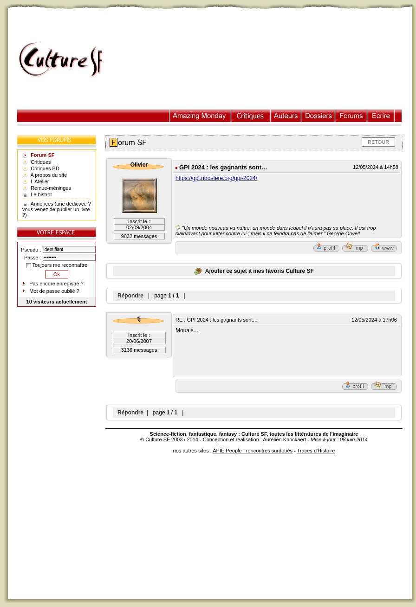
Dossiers (318, 116)
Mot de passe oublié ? (54, 291)
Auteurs (286, 116)
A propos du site (49, 175)
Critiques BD (45, 168)
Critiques (251, 116)
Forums (351, 116)
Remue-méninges (51, 188)
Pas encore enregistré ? (56, 283)
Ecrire (380, 116)
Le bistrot (41, 194)
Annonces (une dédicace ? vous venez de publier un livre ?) (56, 209)
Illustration (200, 116)
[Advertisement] (262, 59)
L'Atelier (40, 181)
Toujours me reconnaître (56, 265)
